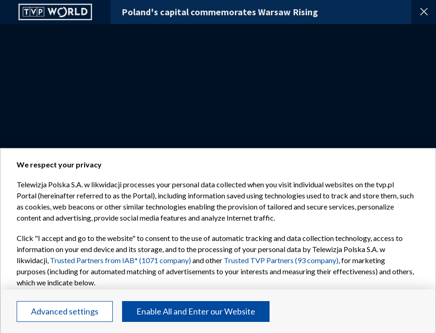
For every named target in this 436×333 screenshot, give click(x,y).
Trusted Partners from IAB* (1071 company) (120, 260)
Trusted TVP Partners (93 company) (281, 260)
